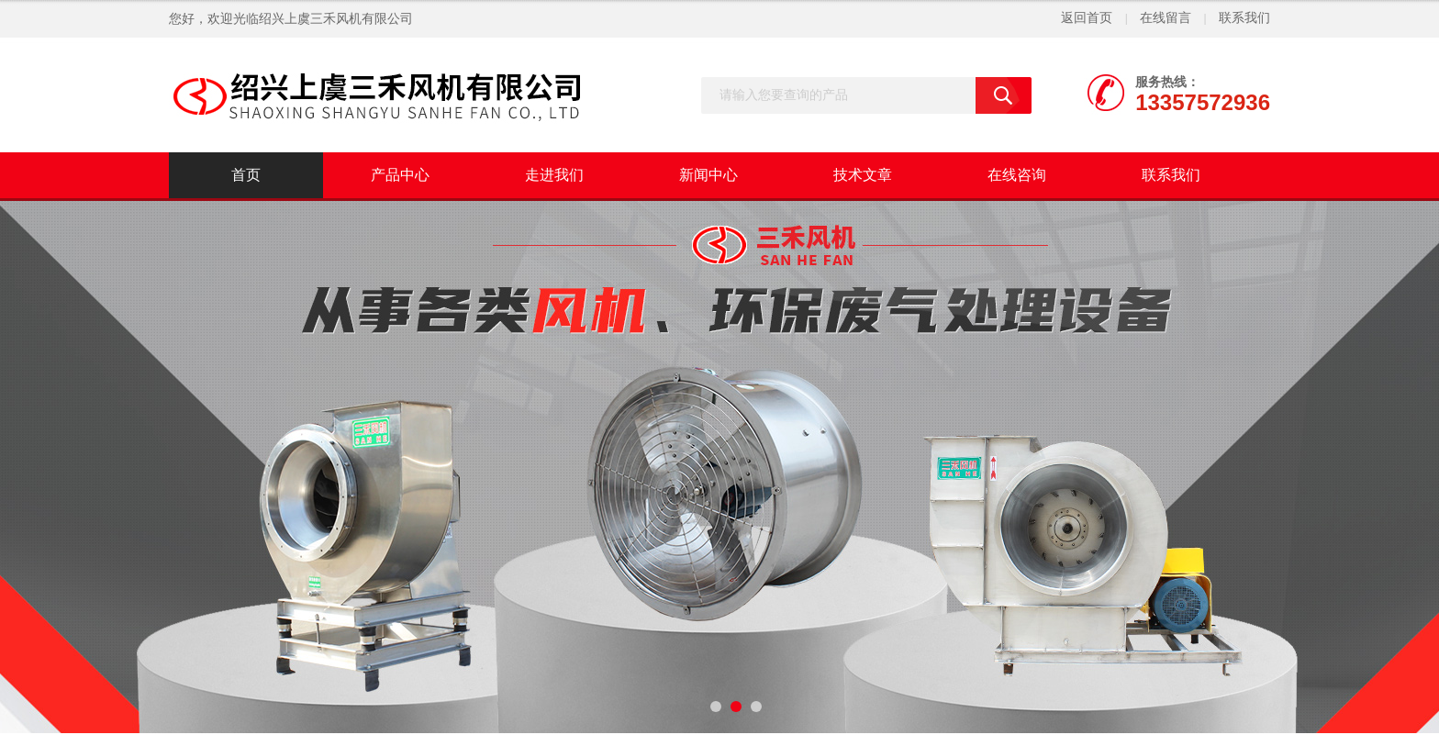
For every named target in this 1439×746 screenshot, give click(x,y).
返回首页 (1086, 18)
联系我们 (1244, 18)
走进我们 (554, 175)
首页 (246, 175)
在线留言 (1165, 18)
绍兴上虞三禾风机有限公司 (336, 19)
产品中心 (400, 175)
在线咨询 (1016, 175)
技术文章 (862, 175)
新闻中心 (708, 175)
